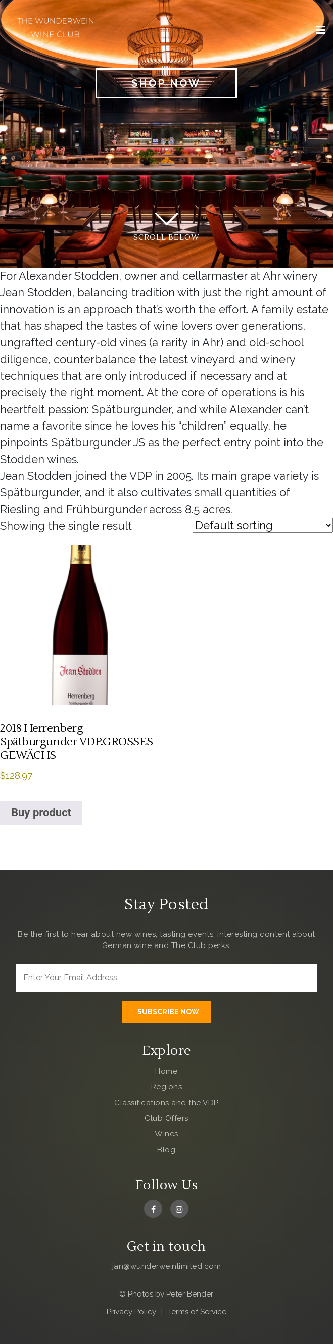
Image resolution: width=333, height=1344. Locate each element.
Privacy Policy (131, 1311)
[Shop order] (263, 525)
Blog (166, 1149)
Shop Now (166, 83)
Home (166, 1071)
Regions (166, 1086)
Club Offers (166, 1118)
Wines (166, 1133)
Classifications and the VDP (166, 1102)
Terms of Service (197, 1311)
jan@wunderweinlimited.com (166, 1266)
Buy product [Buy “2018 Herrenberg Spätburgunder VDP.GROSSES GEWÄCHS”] (41, 812)
